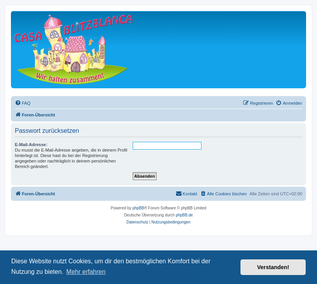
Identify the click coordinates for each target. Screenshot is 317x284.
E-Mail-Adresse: (31, 144)
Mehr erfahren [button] (86, 271)
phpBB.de (184, 215)
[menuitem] (22, 103)
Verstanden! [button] (273, 267)
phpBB (138, 208)
